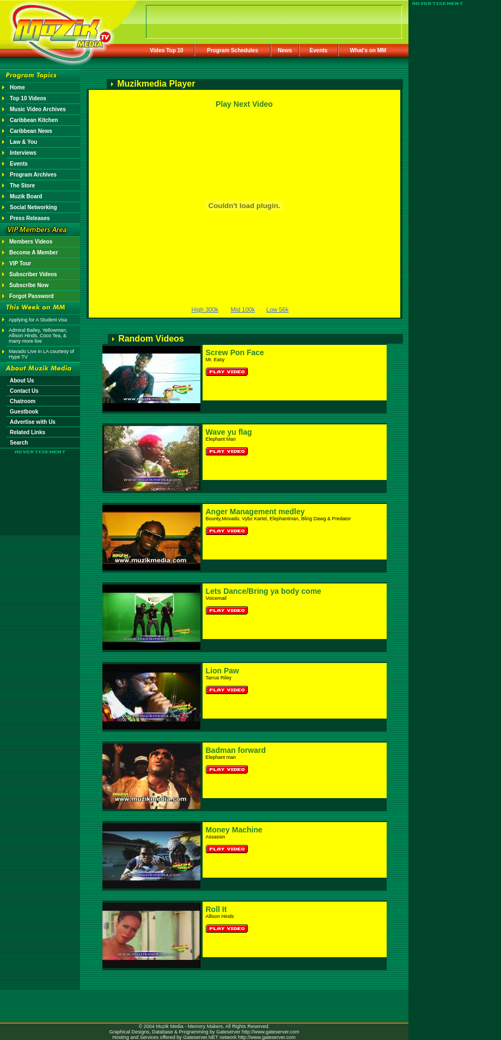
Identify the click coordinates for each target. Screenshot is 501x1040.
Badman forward (236, 750)
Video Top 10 (166, 50)
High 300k (205, 309)
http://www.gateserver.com (271, 1032)
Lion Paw (222, 670)
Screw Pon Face (235, 352)
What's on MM (368, 50)
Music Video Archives (38, 109)
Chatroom (22, 401)
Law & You (23, 142)
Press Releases (30, 218)
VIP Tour (20, 263)
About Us (22, 381)
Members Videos (30, 242)
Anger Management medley (255, 511)
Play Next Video (244, 104)
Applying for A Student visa (38, 320)
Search (19, 443)
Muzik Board (26, 196)
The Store (22, 185)
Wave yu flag (229, 432)
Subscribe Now (28, 285)
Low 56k (277, 309)
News (285, 50)
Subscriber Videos (33, 274)
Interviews (23, 153)
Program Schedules (232, 50)
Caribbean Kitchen (34, 120)
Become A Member (33, 253)
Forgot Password (31, 296)
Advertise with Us (33, 422)
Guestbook (24, 412)
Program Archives (33, 175)
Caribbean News (31, 131)
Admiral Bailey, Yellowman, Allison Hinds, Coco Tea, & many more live (38, 335)
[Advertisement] (40, 485)
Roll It (216, 909)
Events (319, 50)
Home (17, 87)
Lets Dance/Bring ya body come (263, 591)
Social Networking (33, 207)
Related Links (27, 432)
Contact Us (24, 391)
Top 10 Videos (28, 98)
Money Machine (234, 829)
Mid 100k (243, 309)
